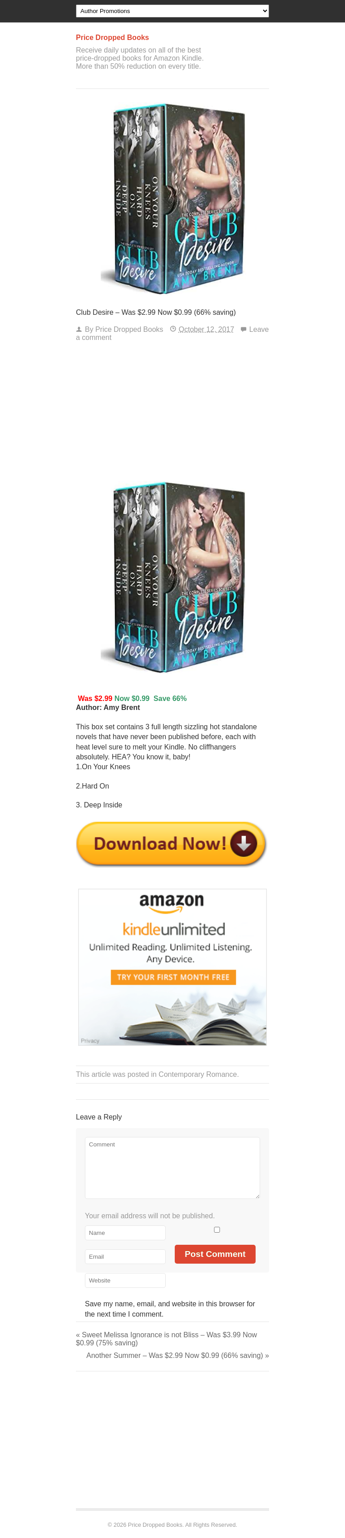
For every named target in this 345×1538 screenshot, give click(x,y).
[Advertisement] (172, 413)
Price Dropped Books (129, 329)
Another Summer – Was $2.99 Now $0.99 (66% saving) (177, 1355)
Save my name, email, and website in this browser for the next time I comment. (170, 1309)
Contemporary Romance (198, 1074)
